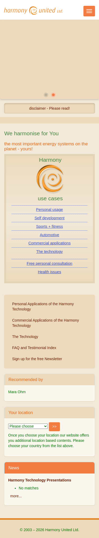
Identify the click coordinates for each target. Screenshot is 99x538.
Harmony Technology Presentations (39, 480)
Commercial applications (50, 243)
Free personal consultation (49, 263)
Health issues (49, 272)
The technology (49, 251)
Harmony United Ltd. (33, 10)
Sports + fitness (49, 226)
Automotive (49, 235)
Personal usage (49, 209)
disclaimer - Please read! (49, 108)
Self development (50, 218)
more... (16, 496)
